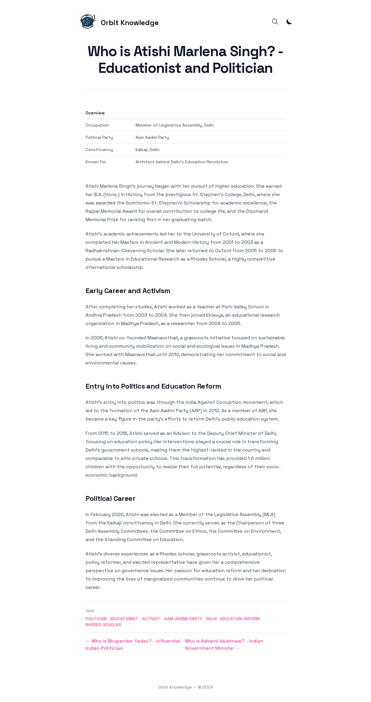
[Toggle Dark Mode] (289, 21)
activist (151, 618)
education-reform (240, 618)
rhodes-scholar (103, 624)
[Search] (275, 21)
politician (96, 618)
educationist (124, 618)
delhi (211, 618)
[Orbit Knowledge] (118, 21)
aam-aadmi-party (183, 618)
